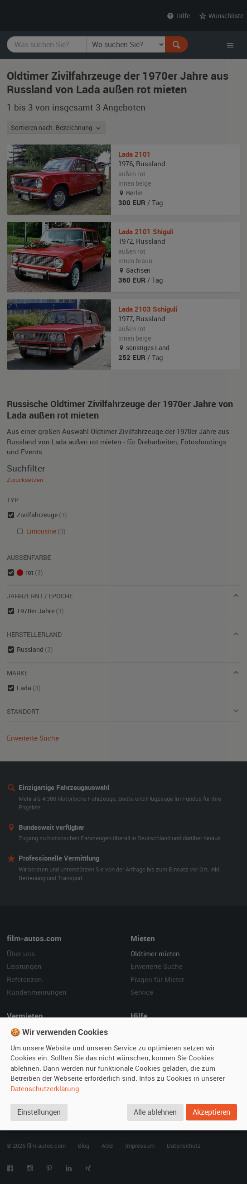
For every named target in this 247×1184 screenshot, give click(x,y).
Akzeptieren (211, 1112)
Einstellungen (39, 1112)
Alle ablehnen (155, 1112)
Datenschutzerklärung (44, 1088)
